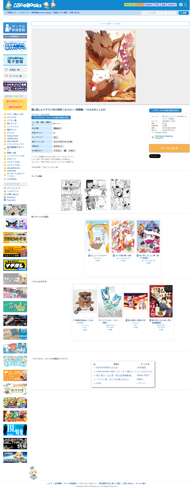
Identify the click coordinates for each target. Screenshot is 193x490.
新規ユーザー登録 (60, 13)
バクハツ (141, 383)
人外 (21, 114)
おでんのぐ (135, 323)
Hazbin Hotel (12, 136)
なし (55, 137)
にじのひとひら (145, 371)
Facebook (11, 200)
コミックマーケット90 (63, 142)
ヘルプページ (24, 13)
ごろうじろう (84, 325)
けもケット (12, 159)
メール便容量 (156, 133)
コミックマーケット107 (15, 156)
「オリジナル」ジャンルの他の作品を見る (51, 117)
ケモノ (10, 114)
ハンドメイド (12, 127)
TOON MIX (11, 171)
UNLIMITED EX (13, 168)
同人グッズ (12, 124)
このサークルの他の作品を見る (165, 110)
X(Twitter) (11, 197)
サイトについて (13, 188)
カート (140, 5)
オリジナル (12, 117)
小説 (14, 153)
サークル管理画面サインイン (15, 37)
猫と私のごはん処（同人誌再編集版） (114, 375)
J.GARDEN (12, 179)
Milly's (140, 379)
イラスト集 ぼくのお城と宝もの (112, 379)
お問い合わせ (74, 13)
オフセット (58, 146)
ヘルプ (49, 483)
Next (169, 312)
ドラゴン (57, 151)
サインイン (130, 5)
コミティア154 (13, 165)
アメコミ (11, 133)
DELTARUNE (12, 141)
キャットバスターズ (123, 258)
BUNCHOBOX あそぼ (106, 367)
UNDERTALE (12, 139)
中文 (157, 5)
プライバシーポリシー (88, 483)
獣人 (16, 114)
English (149, 5)
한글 (163, 5)
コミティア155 (13, 162)
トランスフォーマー (15, 144)
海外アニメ (12, 130)
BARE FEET (110, 325)
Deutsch (171, 5)
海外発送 (41, 13)
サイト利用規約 (70, 483)
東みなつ (57, 128)
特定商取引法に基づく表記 (109, 483)
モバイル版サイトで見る (110, 24)
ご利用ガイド (11, 13)
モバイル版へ (141, 483)
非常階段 (141, 367)
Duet (98, 383)
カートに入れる (169, 148)
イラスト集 (12, 120)
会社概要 (58, 483)
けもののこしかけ (168, 121)
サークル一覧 (13, 76)
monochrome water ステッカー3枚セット (116, 371)
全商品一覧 (12, 70)
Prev (76, 312)
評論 (9, 153)
